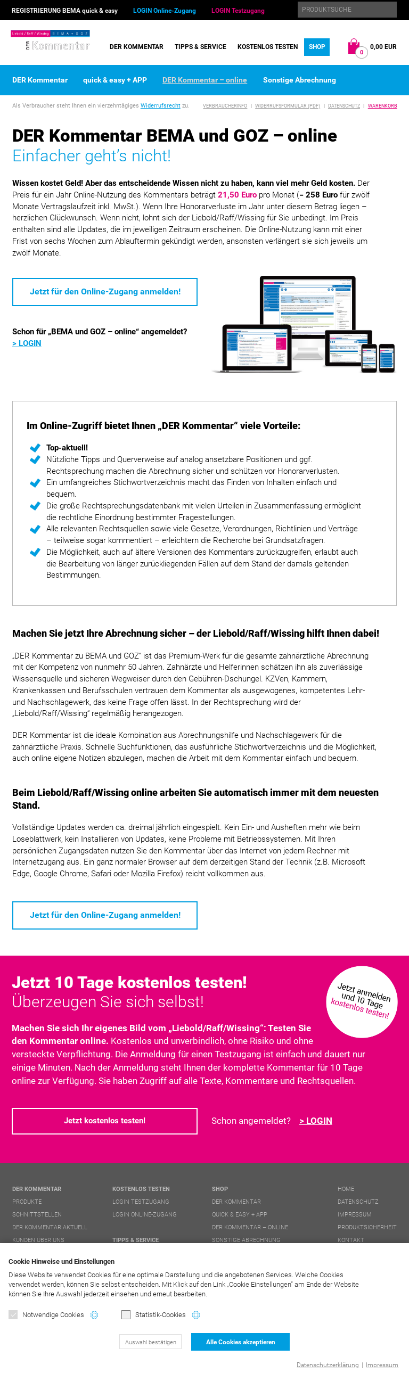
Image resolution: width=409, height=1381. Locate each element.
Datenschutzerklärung (328, 1365)
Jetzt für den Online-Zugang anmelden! (105, 291)
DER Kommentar (136, 47)
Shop (317, 47)
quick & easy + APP (115, 80)
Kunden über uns (38, 1240)
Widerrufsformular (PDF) (287, 106)
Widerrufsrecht (161, 105)
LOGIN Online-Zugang (164, 10)
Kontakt (351, 1240)
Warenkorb (382, 106)
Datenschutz (344, 106)
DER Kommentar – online (204, 80)
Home (346, 1189)
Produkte (27, 1201)
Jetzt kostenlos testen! (104, 1120)
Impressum (382, 1365)
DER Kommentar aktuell (49, 1227)
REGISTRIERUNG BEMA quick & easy (65, 10)
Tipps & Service (200, 47)
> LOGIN (27, 343)
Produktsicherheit (367, 1227)
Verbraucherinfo (225, 106)
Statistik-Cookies (153, 1314)
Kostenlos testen (268, 47)
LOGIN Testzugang (238, 10)
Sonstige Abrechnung (299, 80)
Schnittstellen (37, 1214)
